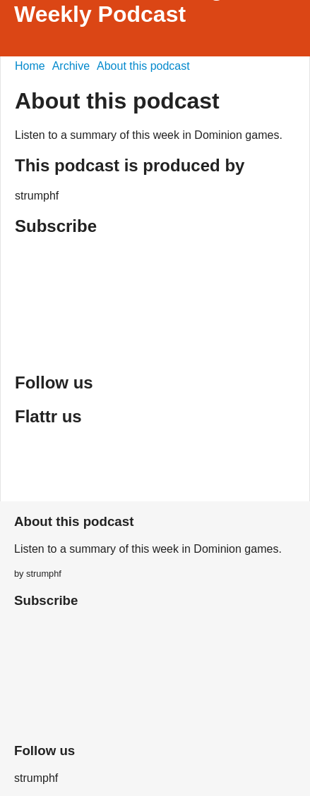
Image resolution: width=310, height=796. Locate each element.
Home (30, 66)
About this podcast (143, 66)
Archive (71, 66)
